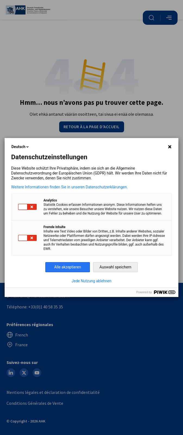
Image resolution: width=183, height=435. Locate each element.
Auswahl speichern (115, 267)
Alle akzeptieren (67, 267)
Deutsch (20, 147)
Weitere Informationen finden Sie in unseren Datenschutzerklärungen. (69, 187)
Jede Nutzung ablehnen (92, 281)
